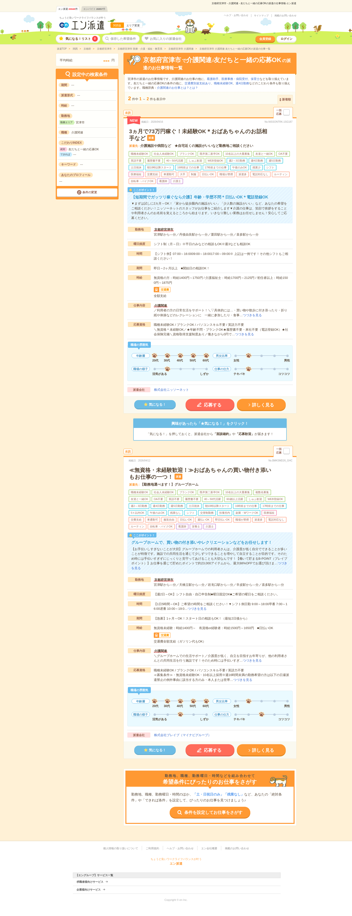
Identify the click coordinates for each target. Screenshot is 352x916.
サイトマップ (261, 15)
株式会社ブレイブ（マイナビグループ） (182, 735)
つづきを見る (252, 315)
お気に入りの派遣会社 (166, 39)
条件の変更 (89, 192)
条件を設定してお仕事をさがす (213, 812)
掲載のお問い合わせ (286, 15)
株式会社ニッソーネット (171, 390)
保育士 (255, 79)
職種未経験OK (223, 83)
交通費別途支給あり (198, 83)
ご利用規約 (152, 848)
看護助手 (213, 79)
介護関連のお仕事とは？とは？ (177, 87)
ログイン (286, 39)
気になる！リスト (82, 39)
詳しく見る (263, 405)
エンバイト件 (94, 9)
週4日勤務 (242, 83)
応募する (212, 405)
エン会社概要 (209, 848)
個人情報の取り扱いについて (120, 848)
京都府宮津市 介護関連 (181, 48)
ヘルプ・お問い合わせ (236, 15)
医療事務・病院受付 (234, 79)
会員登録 (265, 39)
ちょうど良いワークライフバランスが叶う (82, 17)
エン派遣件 (68, 9)
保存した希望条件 (123, 39)
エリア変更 (133, 25)
